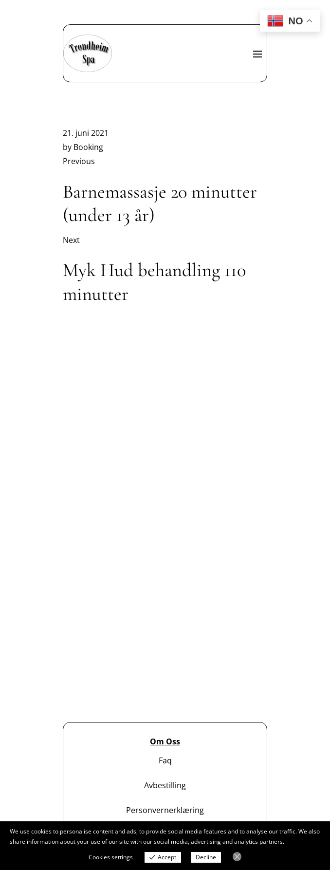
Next (71, 240)
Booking (88, 147)
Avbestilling (165, 785)
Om (157, 741)
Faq (165, 760)
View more (300, 841)
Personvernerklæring (165, 810)
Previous (79, 161)
